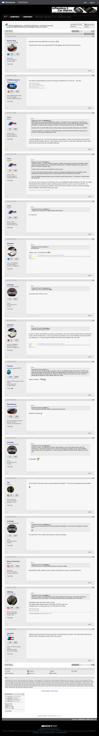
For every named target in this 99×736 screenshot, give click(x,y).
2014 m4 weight (55, 680)
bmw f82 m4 (32, 682)
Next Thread (54, 690)
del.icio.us (31, 673)
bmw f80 (24, 681)
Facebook (31, 671)
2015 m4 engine (9, 681)
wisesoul (10, 243)
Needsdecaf (11, 404)
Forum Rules (8, 710)
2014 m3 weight (38, 680)
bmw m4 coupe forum (23, 685)
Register (92, 2)
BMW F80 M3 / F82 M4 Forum (31, 25)
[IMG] (6, 706)
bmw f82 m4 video (59, 682)
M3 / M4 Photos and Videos (46, 25)
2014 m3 (15, 680)
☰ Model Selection (23, 2)
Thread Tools (88, 33)
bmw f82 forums (86, 681)
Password (72, 26)
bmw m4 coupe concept (11, 685)
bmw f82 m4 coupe (41, 682)
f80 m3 (31, 687)
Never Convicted (13, 561)
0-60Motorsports (13, 80)
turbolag (10, 285)
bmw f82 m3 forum (24, 682)
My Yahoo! (53, 673)
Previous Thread (46, 690)
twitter (8, 671)
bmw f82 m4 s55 (50, 682)
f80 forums (26, 687)
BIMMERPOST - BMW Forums (86, 719)
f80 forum (20, 687)
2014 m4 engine (47, 680)
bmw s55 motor (80, 685)
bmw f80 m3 (47, 681)
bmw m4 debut (33, 685)
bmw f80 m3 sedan (64, 681)
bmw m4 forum (41, 685)
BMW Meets (47, 17)
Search (69, 17)
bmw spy (86, 685)
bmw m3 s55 (44, 684)
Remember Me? (89, 24)
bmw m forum (86, 682)
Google (75, 671)
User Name (73, 24)
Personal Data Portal (61, 732)
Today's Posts (62, 17)
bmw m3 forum (28, 684)
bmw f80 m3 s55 (55, 681)
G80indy (10, 592)
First (81, 31)
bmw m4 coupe (89, 684)
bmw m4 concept (67, 684)
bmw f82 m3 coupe (14, 682)
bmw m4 (60, 684)
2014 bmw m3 (8, 680)
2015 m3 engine (84, 680)
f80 (16, 687)
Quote (89, 70)
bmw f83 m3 (72, 682)
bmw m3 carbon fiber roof (17, 684)
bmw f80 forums (39, 681)
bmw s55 (64, 685)
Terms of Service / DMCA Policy (47, 732)
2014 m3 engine (22, 680)
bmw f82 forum (78, 681)
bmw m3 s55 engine (53, 684)
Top (95, 719)
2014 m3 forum (30, 680)
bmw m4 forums (49, 685)
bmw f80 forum (31, 681)
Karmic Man (11, 41)
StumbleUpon (10, 673)
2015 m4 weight (17, 681)
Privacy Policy (36, 732)
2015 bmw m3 (63, 680)
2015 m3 (77, 680)
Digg (52, 671)
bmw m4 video (57, 685)
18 (12, 388)
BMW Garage (39, 17)
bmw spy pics (12, 687)
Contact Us (75, 719)
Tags (6, 677)
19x (8, 482)
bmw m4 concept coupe (78, 684)
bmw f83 (66, 682)
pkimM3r (10, 634)
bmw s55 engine (71, 685)
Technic (10, 366)
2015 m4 (90, 680)
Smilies (7, 705)
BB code (7, 703)
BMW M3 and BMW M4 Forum (16, 25)
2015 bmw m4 (70, 680)
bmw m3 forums (36, 684)
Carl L (9, 117)
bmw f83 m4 (79, 682)
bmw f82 (71, 681)
